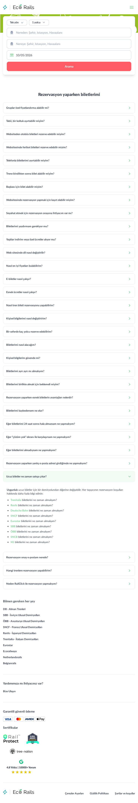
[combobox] (69, 32)
